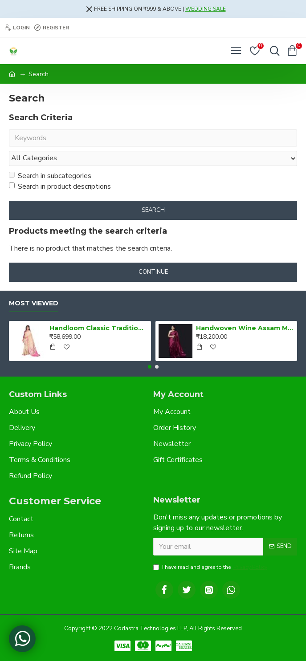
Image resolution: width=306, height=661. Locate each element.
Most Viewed (33, 303)
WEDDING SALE (205, 9)
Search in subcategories (50, 176)
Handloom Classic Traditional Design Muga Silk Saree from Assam (98, 328)
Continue (153, 272)
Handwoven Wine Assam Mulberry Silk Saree (245, 328)
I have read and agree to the (211, 567)
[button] (149, 367)
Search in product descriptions (60, 186)
